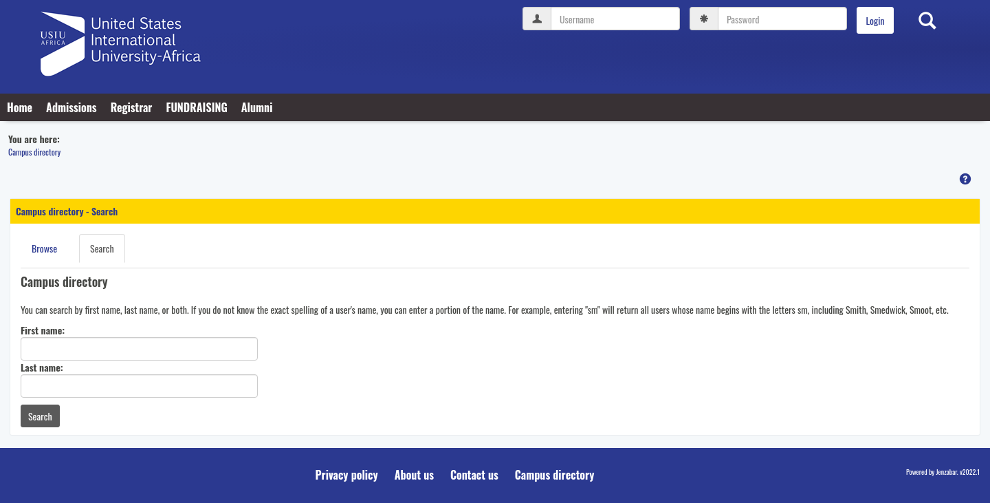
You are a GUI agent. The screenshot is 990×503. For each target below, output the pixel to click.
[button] (965, 179)
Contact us (474, 475)
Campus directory (34, 152)
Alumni (257, 107)
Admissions (71, 107)
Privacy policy (347, 475)
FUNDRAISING (196, 107)
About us (414, 475)
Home (19, 107)
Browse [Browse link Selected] (44, 248)
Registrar (132, 107)
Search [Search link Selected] (102, 248)
